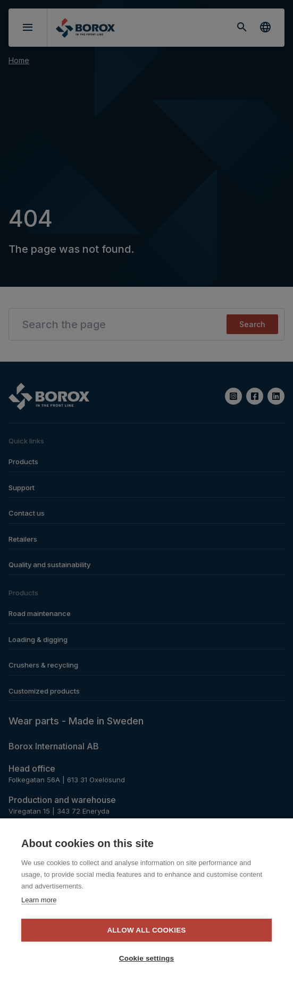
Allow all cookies (146, 930)
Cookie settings (146, 958)
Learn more (38, 900)
